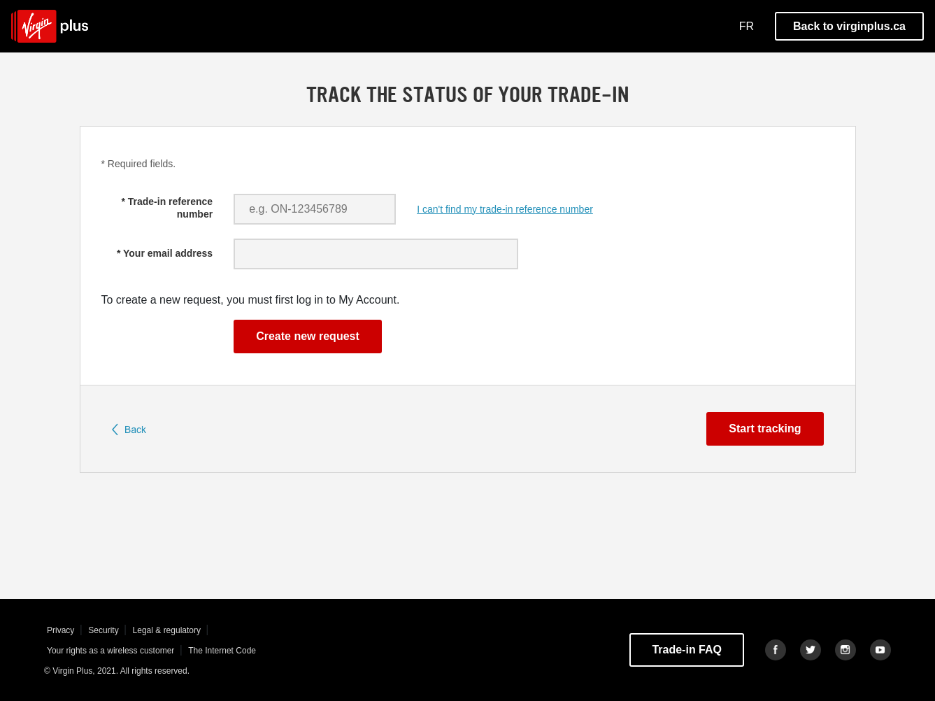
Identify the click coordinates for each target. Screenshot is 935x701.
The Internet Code (222, 651)
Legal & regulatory (168, 630)
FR (746, 26)
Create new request (307, 336)
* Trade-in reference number (167, 208)
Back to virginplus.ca (849, 26)
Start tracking (765, 428)
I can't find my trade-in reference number (505, 209)
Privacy (62, 630)
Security (104, 630)
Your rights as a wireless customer (112, 651)
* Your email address (165, 253)
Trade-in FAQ (687, 650)
